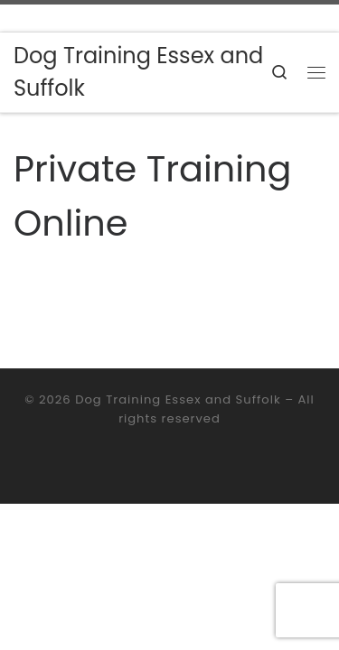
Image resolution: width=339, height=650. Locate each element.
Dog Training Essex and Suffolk (177, 399)
